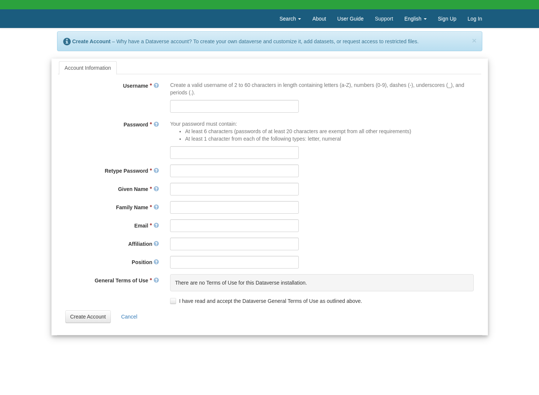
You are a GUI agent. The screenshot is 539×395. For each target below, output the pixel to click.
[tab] (88, 68)
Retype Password (132, 171)
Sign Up (447, 19)
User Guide (350, 19)
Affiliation (143, 244)
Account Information (88, 68)
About (319, 19)
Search (290, 19)
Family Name (137, 207)
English (415, 19)
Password (141, 125)
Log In (475, 19)
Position (145, 262)
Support (384, 19)
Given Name (138, 189)
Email (146, 226)
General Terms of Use (127, 280)
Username (141, 86)
